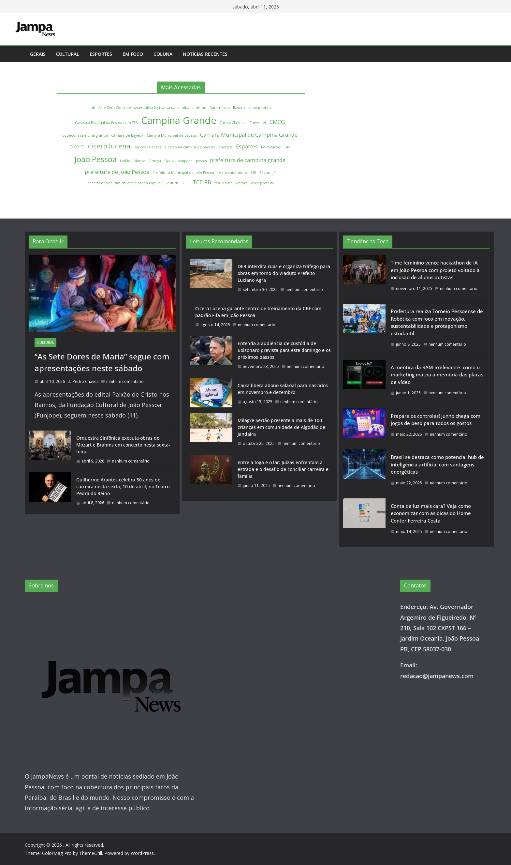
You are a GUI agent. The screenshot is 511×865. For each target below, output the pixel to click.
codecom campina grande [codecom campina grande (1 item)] (85, 135)
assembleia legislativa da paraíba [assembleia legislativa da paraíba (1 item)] (161, 107)
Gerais (38, 54)
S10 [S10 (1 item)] (253, 172)
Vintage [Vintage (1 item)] (241, 183)
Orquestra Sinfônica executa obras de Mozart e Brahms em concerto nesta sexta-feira (123, 445)
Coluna (162, 54)
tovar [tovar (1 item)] (227, 183)
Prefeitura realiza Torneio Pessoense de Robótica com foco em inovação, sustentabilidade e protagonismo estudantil (437, 322)
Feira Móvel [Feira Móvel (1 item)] (271, 147)
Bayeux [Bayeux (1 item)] (239, 107)
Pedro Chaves (85, 381)
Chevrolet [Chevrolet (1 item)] (257, 122)
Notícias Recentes (205, 54)
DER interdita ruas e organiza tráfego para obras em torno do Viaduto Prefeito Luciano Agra (284, 273)
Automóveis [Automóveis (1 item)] (220, 107)
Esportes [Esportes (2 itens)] (247, 146)
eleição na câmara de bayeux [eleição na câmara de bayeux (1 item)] (189, 147)
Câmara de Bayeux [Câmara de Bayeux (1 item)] (127, 135)
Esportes (101, 54)
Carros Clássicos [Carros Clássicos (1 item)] (233, 122)
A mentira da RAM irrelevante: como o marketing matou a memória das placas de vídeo (437, 374)
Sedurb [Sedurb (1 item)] (172, 183)
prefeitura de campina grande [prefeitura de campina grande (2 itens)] (247, 160)
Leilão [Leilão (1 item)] (125, 161)
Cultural (67, 54)
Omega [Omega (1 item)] (155, 161)
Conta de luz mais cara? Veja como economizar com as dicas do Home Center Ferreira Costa (431, 513)
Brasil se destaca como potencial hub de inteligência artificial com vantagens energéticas (437, 464)
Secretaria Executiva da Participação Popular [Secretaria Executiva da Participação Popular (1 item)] (123, 183)
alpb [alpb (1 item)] (91, 107)
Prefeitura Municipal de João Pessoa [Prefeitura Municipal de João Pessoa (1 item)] (183, 172)
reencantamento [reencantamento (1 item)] (232, 172)
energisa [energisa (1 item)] (225, 147)
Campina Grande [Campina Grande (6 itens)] (178, 120)
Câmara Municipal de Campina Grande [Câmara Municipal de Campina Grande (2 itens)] (249, 134)
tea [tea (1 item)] (217, 183)
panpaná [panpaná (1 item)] (185, 161)
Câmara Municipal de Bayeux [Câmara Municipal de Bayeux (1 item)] (172, 135)
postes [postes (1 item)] (201, 161)
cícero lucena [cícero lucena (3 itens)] (109, 145)
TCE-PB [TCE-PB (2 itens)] (202, 182)
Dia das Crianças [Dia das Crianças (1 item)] (147, 147)
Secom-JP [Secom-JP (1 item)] (267, 172)
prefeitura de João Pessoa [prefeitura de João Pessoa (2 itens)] (117, 171)
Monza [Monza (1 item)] (139, 161)
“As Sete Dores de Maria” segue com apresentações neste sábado (102, 362)
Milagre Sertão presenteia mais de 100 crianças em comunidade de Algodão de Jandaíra (281, 427)
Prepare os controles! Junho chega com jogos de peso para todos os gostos (435, 420)
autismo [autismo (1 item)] (199, 107)
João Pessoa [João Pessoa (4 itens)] (96, 159)
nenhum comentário (122, 381)
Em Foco (133, 54)
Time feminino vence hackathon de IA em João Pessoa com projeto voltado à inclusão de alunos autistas (435, 270)
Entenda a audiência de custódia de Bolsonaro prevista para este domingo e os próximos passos (284, 350)
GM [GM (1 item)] (287, 147)
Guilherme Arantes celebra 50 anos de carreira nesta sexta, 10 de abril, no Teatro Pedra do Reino (122, 486)
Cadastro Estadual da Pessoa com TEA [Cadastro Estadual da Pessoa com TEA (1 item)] (106, 122)
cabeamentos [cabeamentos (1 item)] (260, 107)
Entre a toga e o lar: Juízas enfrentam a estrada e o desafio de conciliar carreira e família (283, 469)
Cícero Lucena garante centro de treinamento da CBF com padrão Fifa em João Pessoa (258, 311)
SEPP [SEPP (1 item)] (185, 183)
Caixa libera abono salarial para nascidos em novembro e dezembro (283, 388)
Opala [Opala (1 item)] (169, 161)
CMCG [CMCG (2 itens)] (277, 122)
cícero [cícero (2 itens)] (77, 146)
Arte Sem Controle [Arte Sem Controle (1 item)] (114, 107)
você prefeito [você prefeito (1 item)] (262, 183)
